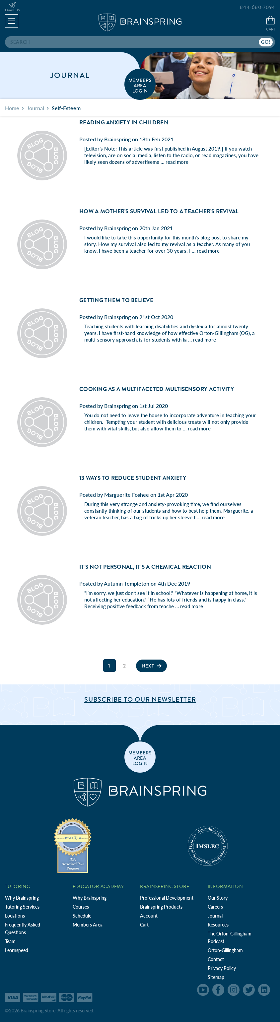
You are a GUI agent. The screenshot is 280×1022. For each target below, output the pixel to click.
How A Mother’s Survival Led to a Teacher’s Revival (159, 211)
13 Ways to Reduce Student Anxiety (132, 478)
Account (149, 916)
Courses (81, 907)
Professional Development (166, 898)
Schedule (82, 916)
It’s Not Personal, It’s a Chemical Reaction (145, 567)
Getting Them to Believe (116, 300)
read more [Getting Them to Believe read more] (204, 340)
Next (152, 666)
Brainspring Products (161, 907)
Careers (215, 907)
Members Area (88, 924)
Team (10, 941)
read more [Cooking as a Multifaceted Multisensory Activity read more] (199, 428)
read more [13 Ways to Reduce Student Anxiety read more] (213, 517)
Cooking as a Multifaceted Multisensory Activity (156, 389)
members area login (140, 85)
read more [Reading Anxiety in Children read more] (177, 162)
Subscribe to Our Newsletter (140, 699)
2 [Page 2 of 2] (124, 666)
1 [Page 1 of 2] (109, 666)
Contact (216, 959)
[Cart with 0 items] (270, 24)
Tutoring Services (22, 907)
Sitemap (216, 977)
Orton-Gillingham (225, 950)
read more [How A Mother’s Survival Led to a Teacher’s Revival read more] (208, 251)
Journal (215, 916)
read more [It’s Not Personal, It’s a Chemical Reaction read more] (191, 606)
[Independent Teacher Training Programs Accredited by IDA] (73, 845)
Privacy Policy (222, 968)
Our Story (218, 898)
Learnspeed (16, 950)
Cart (144, 924)
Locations (15, 916)
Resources (218, 924)
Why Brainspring (22, 898)
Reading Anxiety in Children (123, 122)
